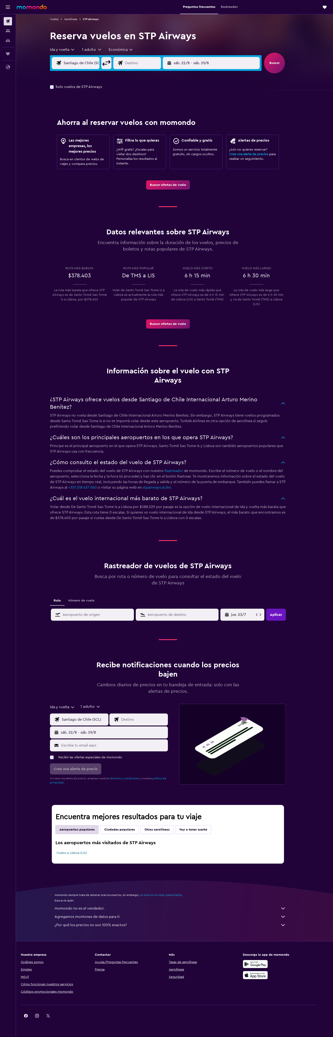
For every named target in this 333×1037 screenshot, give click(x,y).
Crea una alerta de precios (255, 154)
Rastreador (180, 471)
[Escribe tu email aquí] (120, 745)
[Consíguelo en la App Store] (266, 975)
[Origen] (91, 63)
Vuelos (61, 19)
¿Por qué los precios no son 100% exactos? (177, 925)
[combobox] (69, 49)
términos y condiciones (131, 778)
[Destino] (153, 63)
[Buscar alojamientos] (8, 31)
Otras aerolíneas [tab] (163, 829)
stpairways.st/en (163, 487)
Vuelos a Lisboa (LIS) (78, 853)
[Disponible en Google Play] (266, 964)
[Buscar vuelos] (8, 21)
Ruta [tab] (64, 600)
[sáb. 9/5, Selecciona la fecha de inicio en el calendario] (250, 614)
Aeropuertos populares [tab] (83, 829)
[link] (174, 185)
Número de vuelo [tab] (88, 600)
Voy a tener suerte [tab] (200, 829)
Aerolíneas (77, 19)
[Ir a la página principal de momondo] (32, 7)
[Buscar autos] (8, 40)
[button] (8, 7)
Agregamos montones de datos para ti (177, 916)
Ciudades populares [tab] (126, 829)
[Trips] (8, 53)
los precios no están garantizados (167, 895)
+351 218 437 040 (89, 487)
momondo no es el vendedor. (177, 908)
